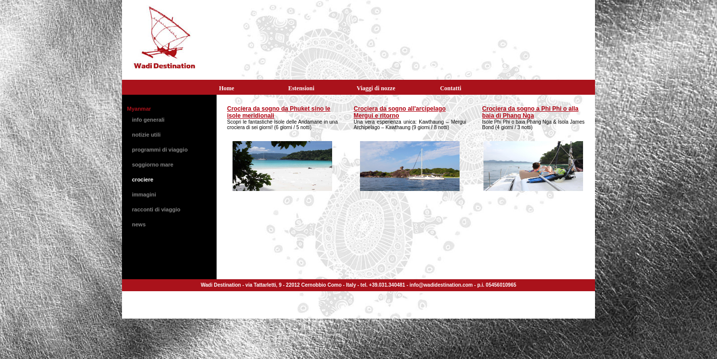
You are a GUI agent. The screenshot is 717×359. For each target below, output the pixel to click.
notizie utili (146, 135)
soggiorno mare (152, 165)
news (139, 224)
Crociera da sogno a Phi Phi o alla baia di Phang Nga (530, 112)
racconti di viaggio (156, 209)
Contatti (451, 88)
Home (227, 88)
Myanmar (139, 109)
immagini (144, 194)
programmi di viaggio (160, 150)
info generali (148, 120)
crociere (142, 179)
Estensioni (301, 88)
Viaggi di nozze (376, 88)
